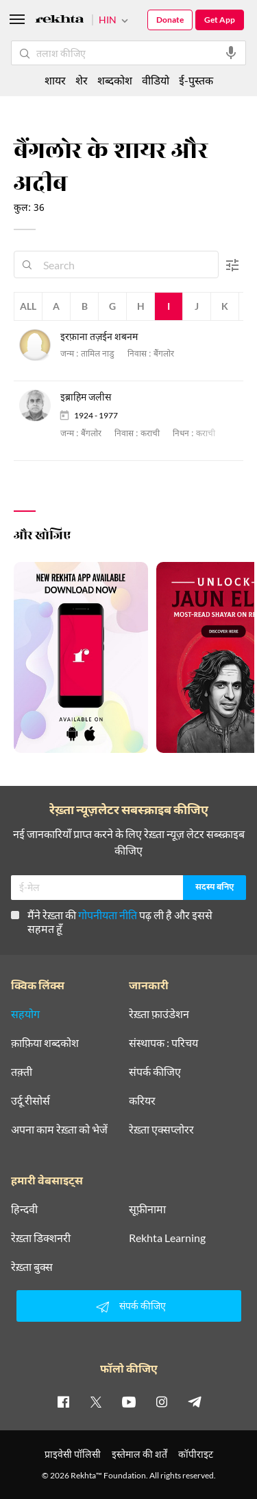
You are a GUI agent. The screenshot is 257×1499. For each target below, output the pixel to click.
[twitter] (96, 1401)
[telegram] (195, 1401)
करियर (142, 1100)
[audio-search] (231, 53)
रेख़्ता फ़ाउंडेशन (159, 1013)
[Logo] (59, 21)
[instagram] (162, 1401)
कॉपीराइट (195, 1454)
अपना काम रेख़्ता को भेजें (59, 1129)
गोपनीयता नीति (107, 914)
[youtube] (129, 1401)
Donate (170, 19)
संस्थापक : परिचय (163, 1042)
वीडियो (155, 80)
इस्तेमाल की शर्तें (139, 1454)
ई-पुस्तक (196, 80)
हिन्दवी (24, 1209)
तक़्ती (21, 1071)
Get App (219, 19)
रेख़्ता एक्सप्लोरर (161, 1129)
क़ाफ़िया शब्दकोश (45, 1042)
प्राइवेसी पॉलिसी (73, 1454)
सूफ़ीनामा (147, 1209)
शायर (55, 80)
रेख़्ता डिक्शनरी (41, 1237)
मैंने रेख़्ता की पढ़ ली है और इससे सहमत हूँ (111, 921)
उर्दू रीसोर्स (30, 1100)
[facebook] (63, 1401)
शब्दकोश (114, 80)
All (28, 306)
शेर (81, 80)
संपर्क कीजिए (155, 1071)
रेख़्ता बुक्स (32, 1266)
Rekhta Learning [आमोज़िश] (167, 1237)
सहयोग (25, 1013)
